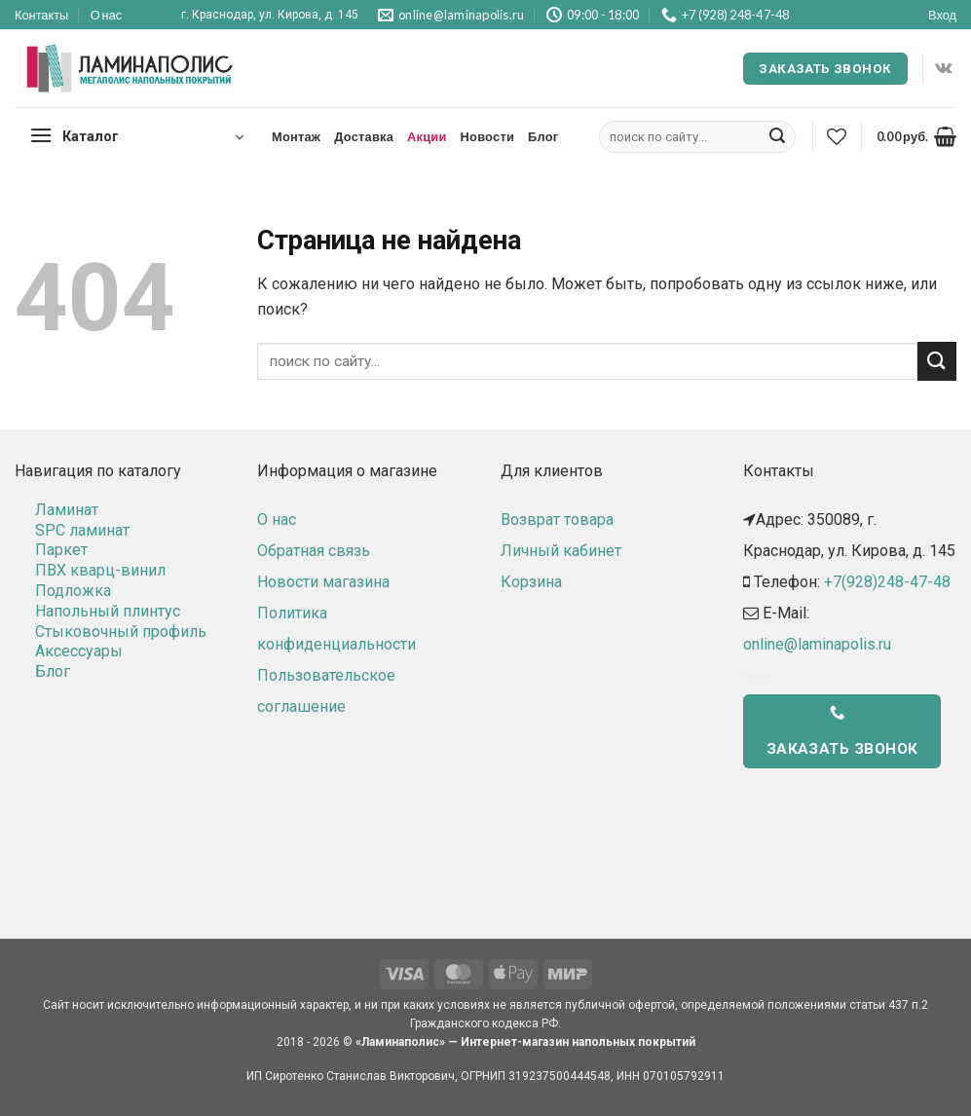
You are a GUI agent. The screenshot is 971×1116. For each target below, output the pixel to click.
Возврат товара (557, 519)
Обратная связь (313, 550)
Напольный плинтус (107, 611)
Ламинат (66, 510)
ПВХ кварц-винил (100, 570)
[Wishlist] (836, 136)
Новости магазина (323, 582)
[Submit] (777, 137)
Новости (487, 136)
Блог (543, 136)
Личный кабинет (561, 550)
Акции (427, 136)
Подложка (73, 590)
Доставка (363, 136)
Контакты (41, 14)
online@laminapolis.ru (817, 644)
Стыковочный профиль (120, 631)
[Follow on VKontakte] (943, 68)
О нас (107, 14)
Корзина (531, 582)
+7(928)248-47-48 (887, 582)
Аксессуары (79, 651)
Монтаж (296, 136)
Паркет (61, 549)
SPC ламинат (82, 530)
